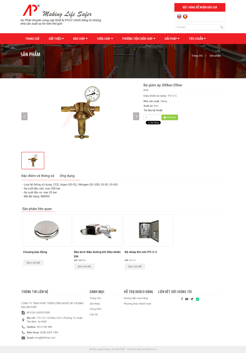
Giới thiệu (56, 38)
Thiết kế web (134, 349)
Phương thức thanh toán (137, 303)
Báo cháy (80, 38)
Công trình (95, 309)
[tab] (37, 176)
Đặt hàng (170, 117)
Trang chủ (32, 38)
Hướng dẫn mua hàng (136, 298)
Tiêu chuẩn (197, 38)
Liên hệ (94, 314)
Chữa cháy (105, 38)
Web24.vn (151, 349)
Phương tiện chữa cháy (138, 38)
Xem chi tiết (33, 262)
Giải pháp (172, 38)
